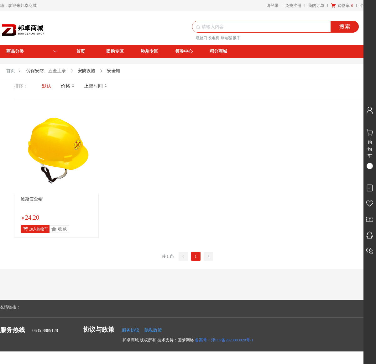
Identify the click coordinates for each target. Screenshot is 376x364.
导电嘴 (226, 38)
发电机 (213, 38)
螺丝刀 (201, 38)
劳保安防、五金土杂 (46, 70)
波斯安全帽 (32, 199)
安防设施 (86, 70)
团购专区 (115, 51)
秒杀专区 (149, 51)
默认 (46, 85)
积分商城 (218, 51)
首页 (80, 51)
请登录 (272, 5)
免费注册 (293, 5)
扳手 (236, 38)
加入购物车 (38, 229)
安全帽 (113, 70)
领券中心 (184, 51)
